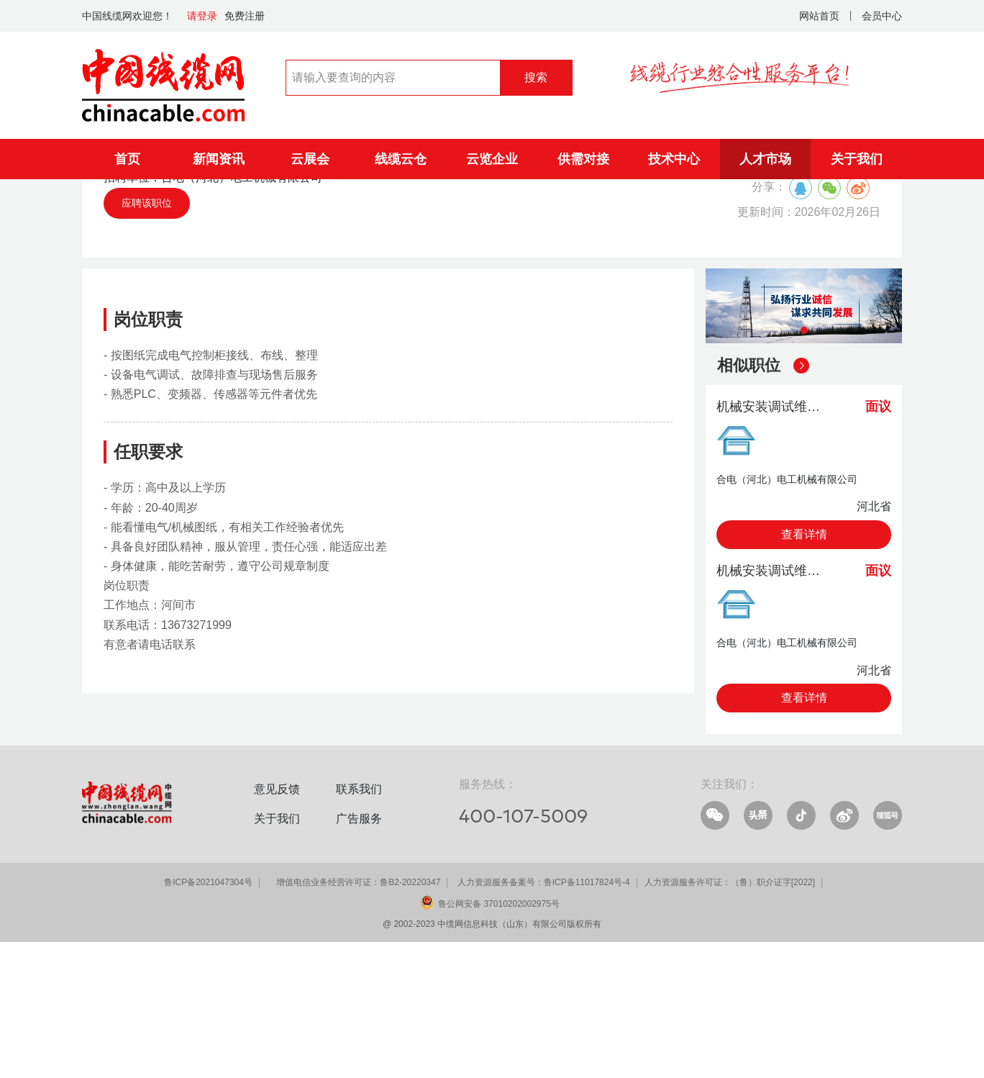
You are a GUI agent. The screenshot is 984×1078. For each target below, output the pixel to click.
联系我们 (359, 925)
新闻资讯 (219, 159)
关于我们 (857, 159)
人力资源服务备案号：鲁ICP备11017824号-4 (543, 1018)
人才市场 (765, 159)
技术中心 (674, 159)
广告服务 (359, 954)
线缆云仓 (401, 159)
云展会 (310, 159)
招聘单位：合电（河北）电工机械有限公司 (213, 313)
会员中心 (882, 16)
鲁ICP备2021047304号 (208, 1018)
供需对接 (583, 159)
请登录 (202, 16)
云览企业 (492, 159)
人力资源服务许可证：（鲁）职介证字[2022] (729, 1018)
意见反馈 (277, 925)
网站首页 (819, 16)
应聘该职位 (147, 339)
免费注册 (244, 16)
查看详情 (804, 670)
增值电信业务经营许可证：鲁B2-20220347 (358, 1018)
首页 (127, 159)
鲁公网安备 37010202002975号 (499, 1040)
